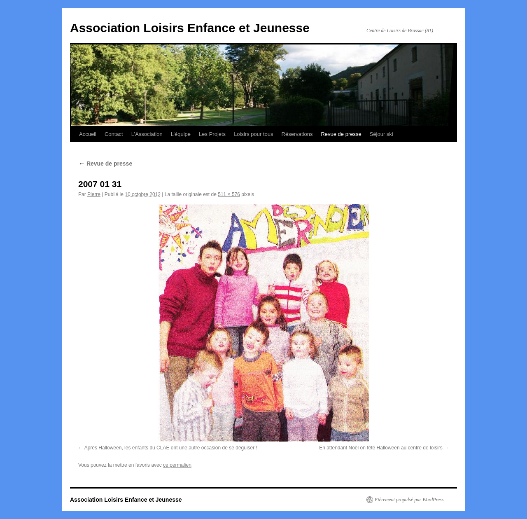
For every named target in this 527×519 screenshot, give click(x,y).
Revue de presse (341, 134)
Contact (114, 134)
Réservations (297, 134)
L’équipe (181, 134)
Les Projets (212, 134)
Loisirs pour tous (253, 134)
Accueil (87, 134)
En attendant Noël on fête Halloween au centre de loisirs (381, 448)
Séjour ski (381, 134)
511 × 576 (229, 194)
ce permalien (177, 465)
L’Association (147, 134)
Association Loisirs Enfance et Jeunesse (190, 28)
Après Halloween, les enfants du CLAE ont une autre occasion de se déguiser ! (170, 448)
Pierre (93, 194)
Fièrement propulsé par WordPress (409, 500)
